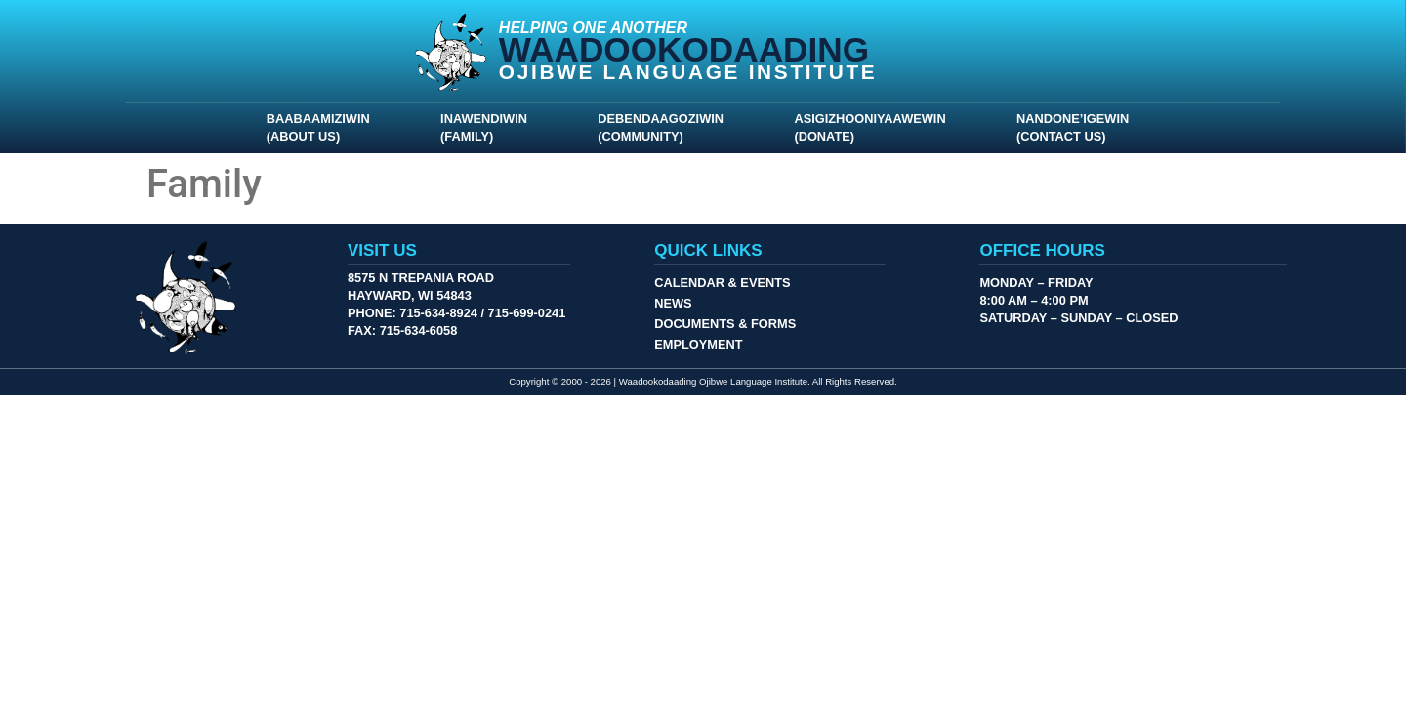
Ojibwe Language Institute (688, 72)
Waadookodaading (684, 49)
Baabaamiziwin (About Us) (323, 127)
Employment (698, 344)
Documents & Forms (725, 323)
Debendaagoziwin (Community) (665, 127)
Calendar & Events (722, 282)
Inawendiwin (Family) (488, 127)
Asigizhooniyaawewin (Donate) (874, 127)
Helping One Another (593, 28)
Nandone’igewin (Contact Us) (1077, 127)
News (672, 303)
